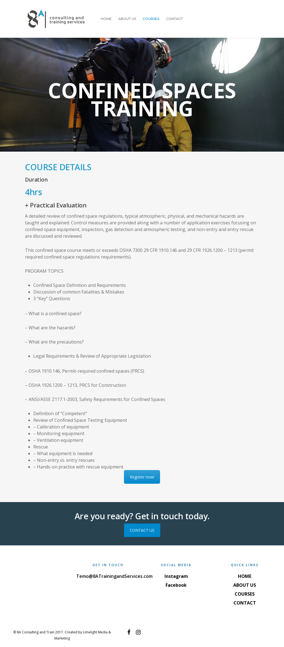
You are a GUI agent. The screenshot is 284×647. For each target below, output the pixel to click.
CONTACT (174, 19)
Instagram (176, 576)
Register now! (142, 477)
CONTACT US (142, 530)
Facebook (176, 585)
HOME (106, 19)
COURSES (151, 19)
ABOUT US (127, 19)
